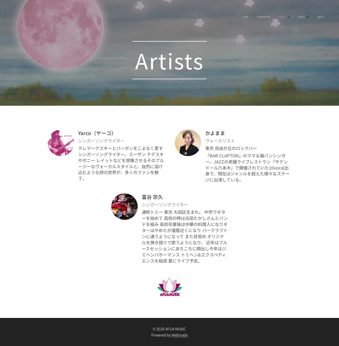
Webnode (180, 335)
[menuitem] (281, 17)
